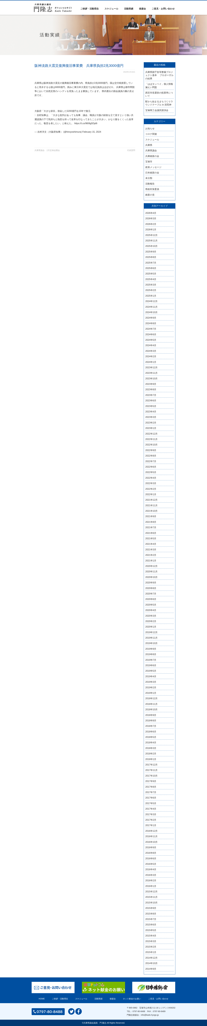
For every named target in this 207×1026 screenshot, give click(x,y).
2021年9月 (150, 516)
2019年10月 (151, 643)
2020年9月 (150, 582)
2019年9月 (150, 649)
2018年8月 (150, 720)
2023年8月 (150, 389)
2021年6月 (150, 533)
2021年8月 (150, 522)
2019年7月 (150, 660)
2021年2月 (150, 555)
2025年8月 (150, 257)
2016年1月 (150, 886)
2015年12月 (151, 891)
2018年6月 (150, 731)
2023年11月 (151, 373)
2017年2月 (150, 820)
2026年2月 (150, 224)
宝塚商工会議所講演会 (156, 110)
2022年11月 (151, 439)
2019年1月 (150, 693)
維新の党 (150, 195)
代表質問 (131, 150)
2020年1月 (150, 627)
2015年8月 (150, 913)
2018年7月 (150, 726)
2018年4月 (150, 742)
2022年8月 (150, 456)
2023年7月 (150, 395)
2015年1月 (150, 952)
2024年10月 (151, 312)
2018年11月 (151, 704)
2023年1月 (150, 428)
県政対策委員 (152, 189)
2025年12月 (151, 235)
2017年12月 (151, 764)
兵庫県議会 (151, 150)
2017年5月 (150, 803)
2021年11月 (151, 505)
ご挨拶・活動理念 (89, 8)
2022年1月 (150, 494)
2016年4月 (150, 869)
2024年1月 (150, 362)
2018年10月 (151, 709)
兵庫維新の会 (152, 156)
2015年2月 (150, 947)
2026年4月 (150, 213)
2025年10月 (151, 246)
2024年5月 (150, 340)
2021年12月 (151, 500)
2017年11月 (151, 770)
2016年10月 (151, 842)
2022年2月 (150, 489)
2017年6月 (150, 798)
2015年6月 (150, 924)
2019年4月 (150, 676)
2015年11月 (151, 897)
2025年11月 (151, 240)
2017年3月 (150, 814)
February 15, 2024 (91, 132)
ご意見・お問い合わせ (163, 8)
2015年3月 (150, 941)
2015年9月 (150, 908)
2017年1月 (150, 825)
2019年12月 (151, 632)
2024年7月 (150, 329)
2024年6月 (150, 334)
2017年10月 (151, 776)
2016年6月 (150, 858)
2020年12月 (151, 566)
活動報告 (150, 183)
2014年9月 (150, 969)
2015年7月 (150, 919)
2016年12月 (151, 831)
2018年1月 (150, 759)
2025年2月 (150, 290)
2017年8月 (150, 787)
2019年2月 (150, 687)
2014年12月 (151, 958)
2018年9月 (150, 715)
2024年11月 (151, 307)
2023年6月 (150, 400)
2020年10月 (151, 577)
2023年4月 (150, 411)
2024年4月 (150, 345)
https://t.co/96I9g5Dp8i (85, 123)
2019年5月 (150, 671)
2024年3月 (150, 351)
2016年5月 (150, 864)
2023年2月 (150, 422)
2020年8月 (150, 588)
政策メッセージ (153, 167)
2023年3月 (150, 417)
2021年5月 (150, 538)
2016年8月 (150, 853)
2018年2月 (150, 753)
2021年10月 (151, 511)
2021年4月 (150, 544)
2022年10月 (151, 444)
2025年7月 (150, 263)
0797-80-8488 (139, 1011)
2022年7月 (150, 461)
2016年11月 (151, 836)
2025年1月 (150, 296)
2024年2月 (150, 356)
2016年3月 (150, 875)
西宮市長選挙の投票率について (159, 94)
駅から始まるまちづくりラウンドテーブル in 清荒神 (159, 103)
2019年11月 (151, 638)
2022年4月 (150, 478)
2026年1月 (150, 229)
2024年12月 (151, 301)
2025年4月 (150, 279)
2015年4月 (150, 935)
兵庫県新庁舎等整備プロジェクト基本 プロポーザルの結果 (159, 75)
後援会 (142, 8)
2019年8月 (150, 654)
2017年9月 (150, 781)
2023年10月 (151, 378)
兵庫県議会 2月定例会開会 (47, 150)
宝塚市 (148, 161)
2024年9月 (150, 318)
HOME (42, 999)
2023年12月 (151, 367)
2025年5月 (150, 273)
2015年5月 (150, 930)
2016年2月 (150, 880)
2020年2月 (150, 621)
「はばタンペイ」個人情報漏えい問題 (159, 85)
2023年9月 (150, 384)
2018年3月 (150, 748)
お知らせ (150, 128)
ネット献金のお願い (132, 999)
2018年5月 (150, 737)
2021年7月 (150, 527)
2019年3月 (150, 682)
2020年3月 (150, 616)
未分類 (148, 178)
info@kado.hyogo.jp (150, 1015)
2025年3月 (150, 285)
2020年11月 (151, 571)
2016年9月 (150, 847)
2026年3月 (150, 218)
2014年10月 (151, 963)
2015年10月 (151, 902)
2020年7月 (150, 593)
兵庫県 (148, 145)
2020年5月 (150, 605)
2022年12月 (151, 434)
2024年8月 (150, 323)
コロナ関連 (151, 134)
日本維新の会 (152, 172)
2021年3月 (150, 549)
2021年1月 (150, 560)
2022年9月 (150, 450)
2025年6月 (150, 268)
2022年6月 (150, 467)
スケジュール (111, 8)
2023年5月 (150, 406)
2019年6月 (150, 665)
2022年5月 (150, 472)
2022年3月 (150, 483)
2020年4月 (150, 610)
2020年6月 (150, 599)
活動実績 (128, 8)
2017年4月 (150, 809)
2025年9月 (150, 251)
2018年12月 (151, 698)
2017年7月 (150, 792)
